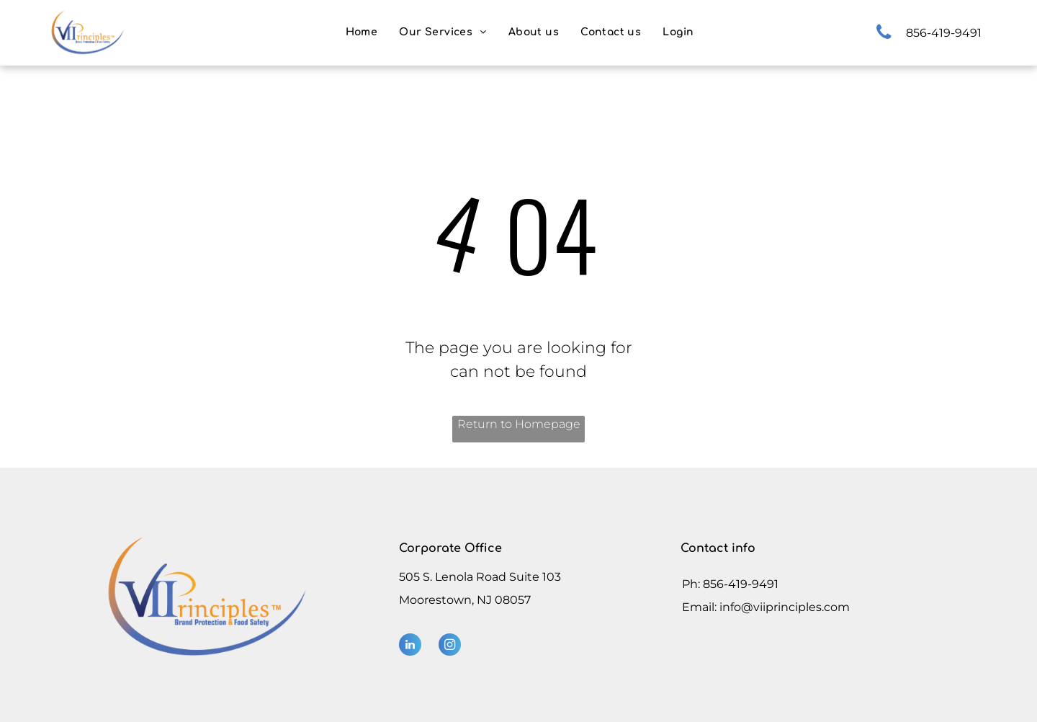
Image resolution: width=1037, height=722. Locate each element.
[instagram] (450, 646)
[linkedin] (410, 646)
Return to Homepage (518, 424)
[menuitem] (362, 32)
